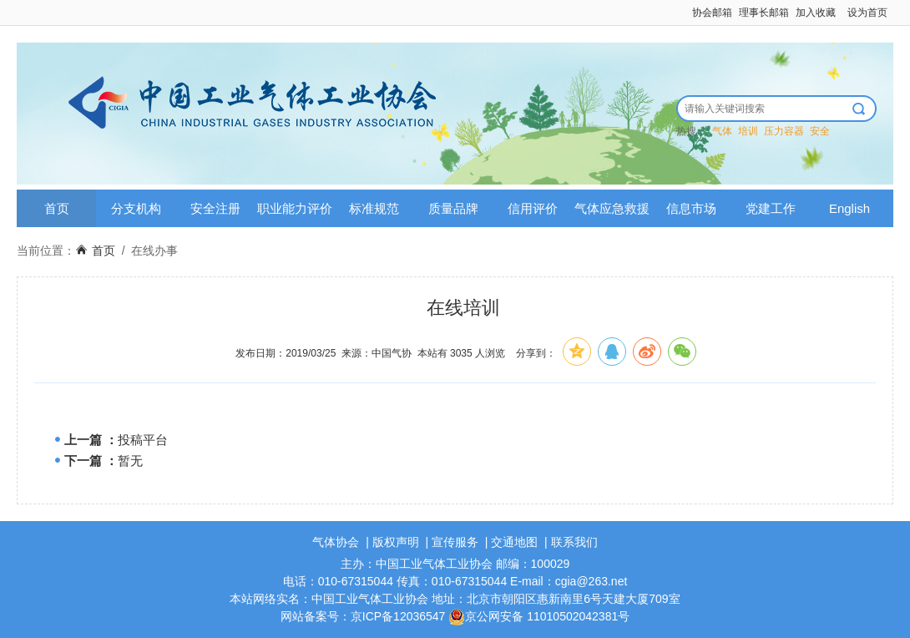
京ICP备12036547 (398, 616)
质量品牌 (453, 208)
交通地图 (514, 542)
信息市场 (691, 208)
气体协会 (335, 542)
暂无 (130, 460)
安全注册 (215, 208)
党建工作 (771, 208)
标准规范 (374, 208)
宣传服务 (455, 542)
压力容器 (784, 131)
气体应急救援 (612, 208)
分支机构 (136, 208)
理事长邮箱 (764, 12)
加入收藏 (816, 12)
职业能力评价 (294, 208)
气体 (722, 131)
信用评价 (533, 208)
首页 (56, 208)
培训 (748, 131)
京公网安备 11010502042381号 (538, 616)
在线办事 (154, 250)
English (849, 208)
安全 (820, 131)
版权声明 (395, 542)
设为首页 (867, 12)
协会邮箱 (712, 12)
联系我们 (574, 542)
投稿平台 (143, 440)
